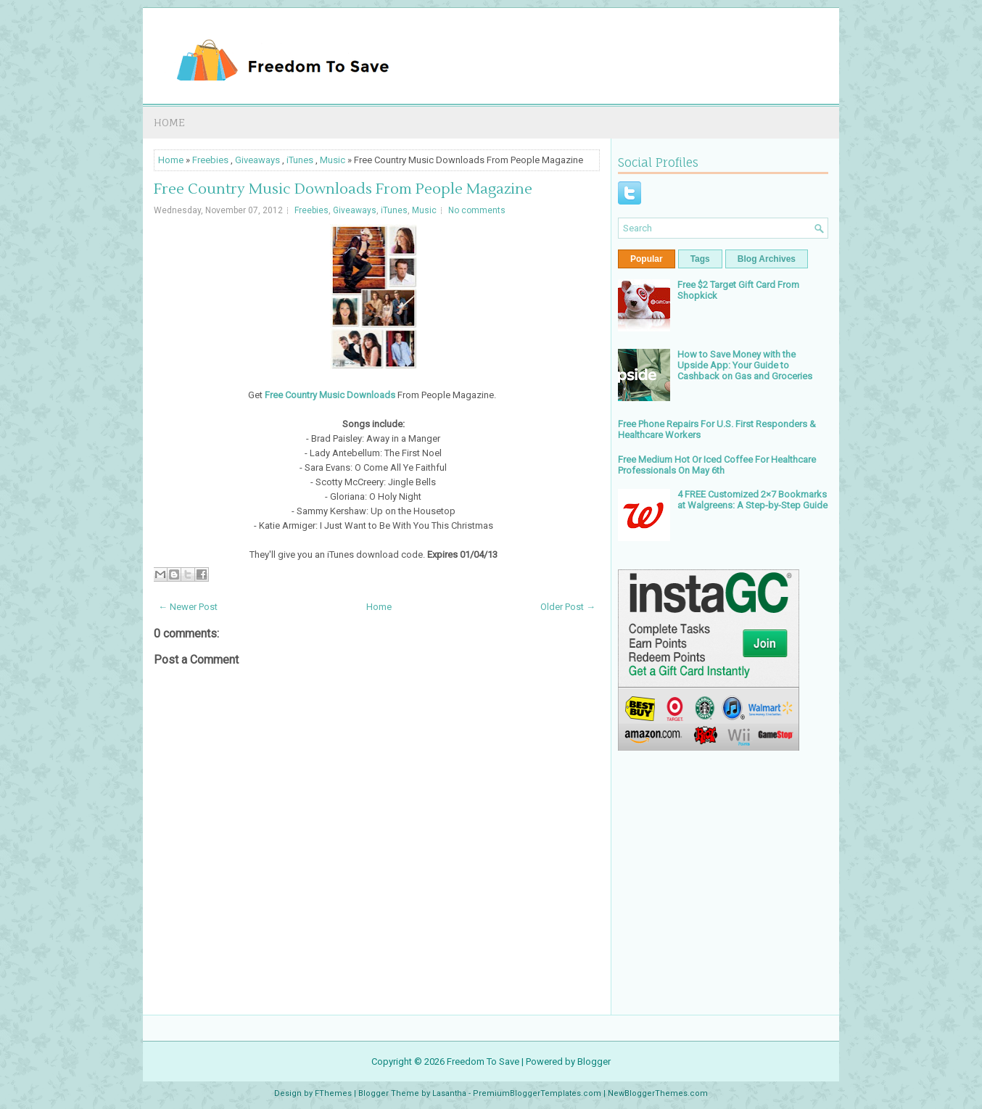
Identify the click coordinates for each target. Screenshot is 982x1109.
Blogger (594, 1061)
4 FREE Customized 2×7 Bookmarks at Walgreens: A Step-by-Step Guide (752, 500)
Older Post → (567, 606)
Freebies (210, 159)
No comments (477, 210)
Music (332, 159)
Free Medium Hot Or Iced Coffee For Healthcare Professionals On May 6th (717, 465)
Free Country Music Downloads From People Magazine (343, 189)
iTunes (299, 159)
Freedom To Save (483, 1061)
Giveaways (257, 159)
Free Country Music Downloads (330, 394)
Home (169, 122)
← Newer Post (188, 606)
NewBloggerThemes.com (658, 1093)
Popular (646, 259)
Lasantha (449, 1093)
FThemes (333, 1093)
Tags (700, 259)
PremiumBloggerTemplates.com (537, 1093)
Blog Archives (767, 259)
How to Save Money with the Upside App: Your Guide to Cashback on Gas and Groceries (744, 365)
